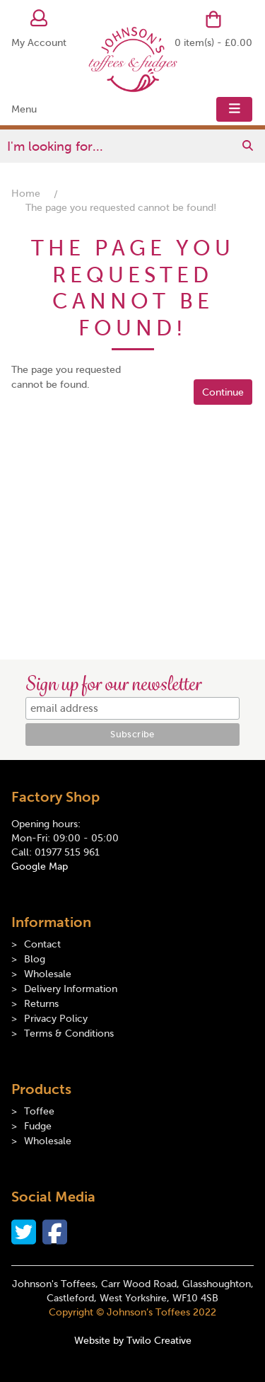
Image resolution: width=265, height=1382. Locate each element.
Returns (41, 1003)
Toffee (39, 1111)
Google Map (39, 866)
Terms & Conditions (69, 1033)
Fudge (38, 1126)
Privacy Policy (56, 1018)
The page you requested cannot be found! (120, 207)
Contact (42, 944)
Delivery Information (70, 989)
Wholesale (47, 974)
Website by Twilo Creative (133, 1340)
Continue (223, 392)
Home (25, 193)
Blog (34, 959)
